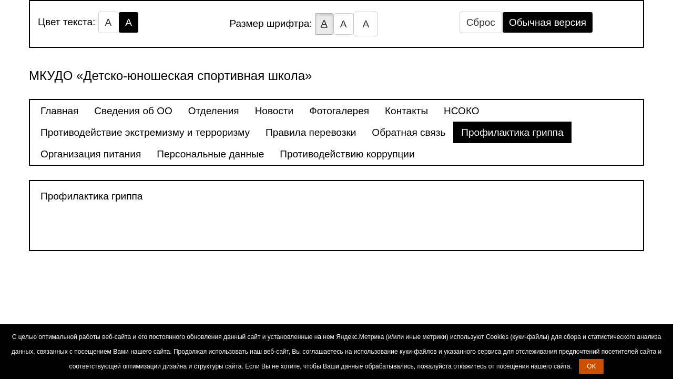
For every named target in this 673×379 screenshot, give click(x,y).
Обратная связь (408, 132)
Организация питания (90, 153)
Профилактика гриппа (512, 132)
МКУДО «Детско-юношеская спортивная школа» (170, 75)
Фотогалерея (339, 110)
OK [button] (591, 366)
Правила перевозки (311, 132)
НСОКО (461, 110)
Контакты (406, 110)
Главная (59, 110)
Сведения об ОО (133, 110)
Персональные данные (210, 153)
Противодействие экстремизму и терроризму (145, 132)
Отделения (213, 110)
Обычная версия (547, 22)
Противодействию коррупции (347, 153)
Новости (274, 110)
